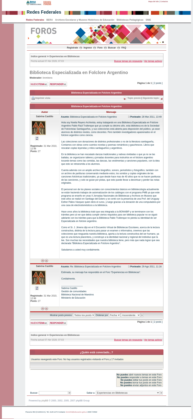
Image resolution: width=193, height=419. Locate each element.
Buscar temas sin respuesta (128, 61)
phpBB (44, 400)
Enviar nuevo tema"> (39, 84)
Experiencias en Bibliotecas (65, 56)
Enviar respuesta (58, 84)
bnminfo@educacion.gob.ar (76, 412)
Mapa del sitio (153, 1)
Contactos (164, 1)
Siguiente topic (151, 98)
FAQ (123, 47)
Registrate (72, 47)
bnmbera (47, 77)
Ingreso (88, 47)
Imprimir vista (42, 98)
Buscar (112, 47)
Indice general (38, 56)
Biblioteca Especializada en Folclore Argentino (79, 72)
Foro (100, 47)
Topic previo (134, 98)
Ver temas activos (153, 61)
